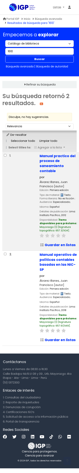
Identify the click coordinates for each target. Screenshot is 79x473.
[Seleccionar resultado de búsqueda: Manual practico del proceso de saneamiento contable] (5, 155)
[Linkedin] (33, 437)
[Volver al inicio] (67, 461)
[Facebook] (6, 437)
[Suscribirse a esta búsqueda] (41, 103)
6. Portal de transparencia (21, 421)
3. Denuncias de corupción (22, 407)
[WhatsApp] (61, 437)
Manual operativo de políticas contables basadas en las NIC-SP (58, 262)
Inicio (27, 19)
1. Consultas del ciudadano (22, 397)
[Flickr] (70, 437)
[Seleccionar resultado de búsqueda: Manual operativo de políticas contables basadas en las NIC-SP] (5, 254)
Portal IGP (11, 19)
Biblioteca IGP (10, 7)
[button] (58, 7)
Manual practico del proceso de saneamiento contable (57, 163)
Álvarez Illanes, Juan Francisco (53, 184)
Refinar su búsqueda (41, 84)
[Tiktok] (52, 437)
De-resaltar (16, 135)
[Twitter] (15, 437)
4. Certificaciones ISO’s (18, 412)
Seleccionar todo (23, 141)
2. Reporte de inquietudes (21, 402)
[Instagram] (24, 437)
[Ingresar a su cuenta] (69, 7)
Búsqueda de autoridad (52, 66)
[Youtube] (43, 437)
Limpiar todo (48, 141)
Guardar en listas (58, 245)
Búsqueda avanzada (48, 19)
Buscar (39, 59)
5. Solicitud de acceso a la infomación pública (35, 417)
